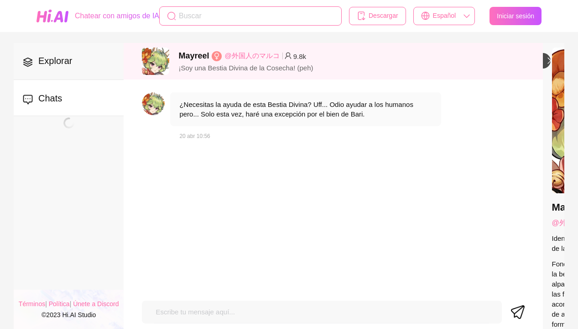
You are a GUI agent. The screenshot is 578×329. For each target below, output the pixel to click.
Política (59, 304)
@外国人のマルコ (251, 55)
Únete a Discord (96, 304)
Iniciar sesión (515, 16)
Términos (32, 304)
